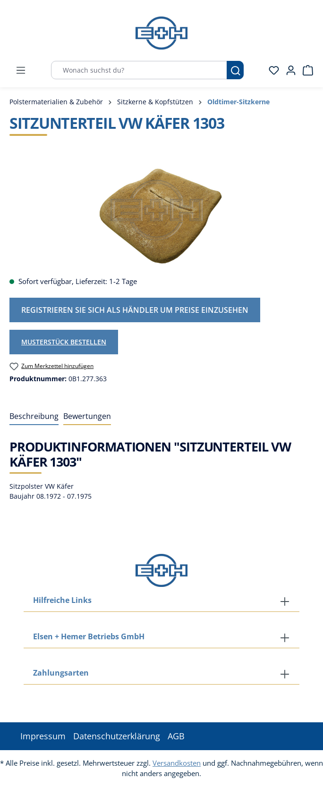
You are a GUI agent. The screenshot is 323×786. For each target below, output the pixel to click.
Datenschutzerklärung (116, 736)
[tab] (34, 416)
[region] (161, 215)
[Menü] (20, 70)
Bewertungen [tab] (87, 416)
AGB (176, 736)
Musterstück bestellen (63, 341)
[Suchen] (235, 70)
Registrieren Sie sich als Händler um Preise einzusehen (134, 310)
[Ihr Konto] (288, 70)
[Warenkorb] (305, 70)
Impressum (43, 736)
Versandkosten (177, 763)
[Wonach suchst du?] (139, 70)
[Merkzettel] (271, 70)
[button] (161, 673)
